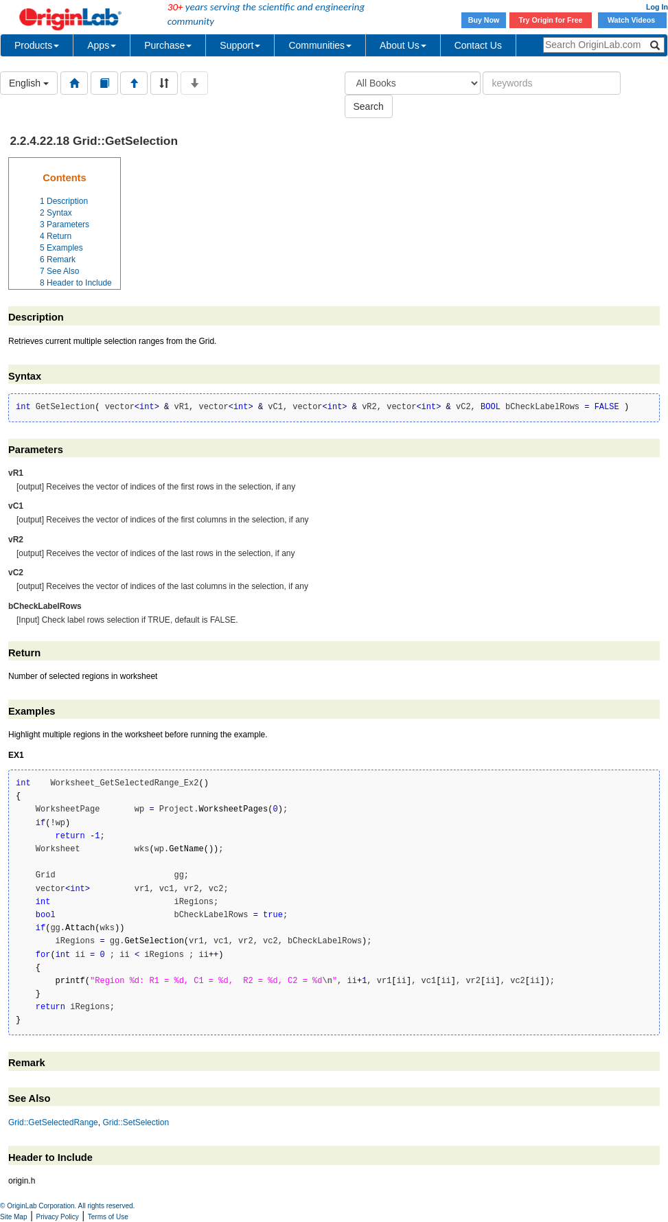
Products (36, 45)
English (29, 83)
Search (369, 106)
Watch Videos (632, 20)
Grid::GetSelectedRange (53, 1122)
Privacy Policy (57, 1217)
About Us (403, 45)
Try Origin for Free (551, 20)
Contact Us (478, 45)
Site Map (13, 1217)
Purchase (168, 45)
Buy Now (484, 20)
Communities (320, 45)
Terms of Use (108, 1217)
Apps (101, 45)
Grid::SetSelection (135, 1122)
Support (240, 45)
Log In (657, 7)
